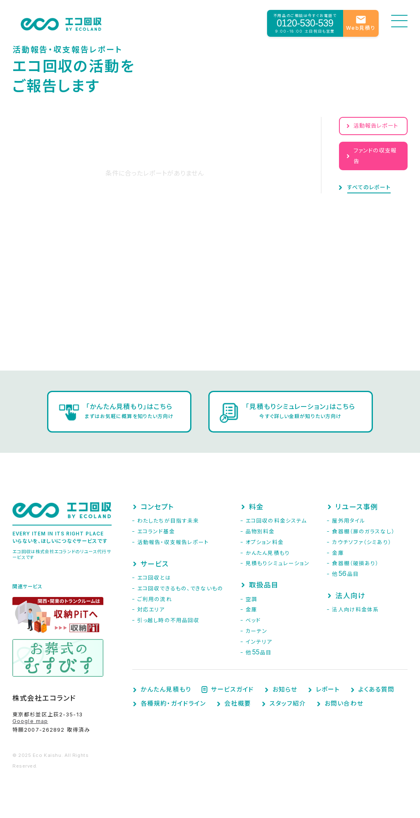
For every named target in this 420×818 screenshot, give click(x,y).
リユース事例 (356, 507)
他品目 (259, 652)
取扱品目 (264, 585)
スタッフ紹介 (288, 703)
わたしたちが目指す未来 (168, 521)
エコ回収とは (154, 578)
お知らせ (284, 689)
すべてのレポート (369, 187)
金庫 (251, 609)
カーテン (256, 631)
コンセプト (157, 507)
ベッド (253, 620)
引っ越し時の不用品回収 (168, 620)
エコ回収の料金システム (276, 521)
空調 (251, 599)
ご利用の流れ (154, 599)
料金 (256, 507)
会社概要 (237, 703)
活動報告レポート (375, 125)
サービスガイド (232, 689)
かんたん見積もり (268, 553)
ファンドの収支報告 (374, 155)
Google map (30, 721)
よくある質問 (376, 689)
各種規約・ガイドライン (173, 703)
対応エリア (151, 609)
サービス (155, 564)
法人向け (350, 596)
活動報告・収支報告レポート (173, 542)
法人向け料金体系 (355, 609)
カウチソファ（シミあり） (361, 542)
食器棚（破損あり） (355, 563)
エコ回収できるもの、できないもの (180, 588)
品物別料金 (260, 531)
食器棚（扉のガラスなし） (363, 531)
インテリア (259, 642)
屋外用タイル (348, 521)
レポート (328, 689)
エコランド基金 (156, 531)
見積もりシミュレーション (278, 563)
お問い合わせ (344, 703)
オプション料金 (265, 542)
